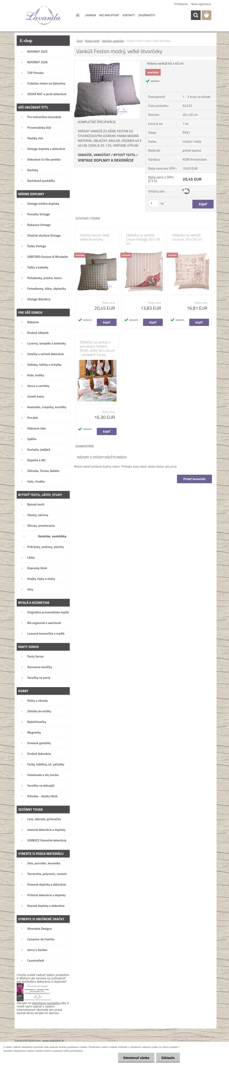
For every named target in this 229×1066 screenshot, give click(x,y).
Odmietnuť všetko (136, 1057)
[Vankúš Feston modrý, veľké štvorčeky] (107, 62)
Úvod (79, 41)
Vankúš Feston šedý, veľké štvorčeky (95, 237)
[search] (195, 15)
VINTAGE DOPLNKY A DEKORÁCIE (106, 160)
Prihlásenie (181, 4)
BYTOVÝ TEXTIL (124, 154)
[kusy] (153, 203)
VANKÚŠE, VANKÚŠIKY (94, 154)
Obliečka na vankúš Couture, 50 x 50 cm (187, 237)
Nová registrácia (201, 4)
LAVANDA (90, 15)
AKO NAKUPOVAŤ (109, 15)
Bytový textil (92, 41)
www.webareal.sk (53, 1040)
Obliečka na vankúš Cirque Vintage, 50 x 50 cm (143, 239)
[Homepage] (77, 15)
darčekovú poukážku (46, 1002)
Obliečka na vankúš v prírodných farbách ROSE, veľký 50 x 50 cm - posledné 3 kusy (97, 348)
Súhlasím (168, 1057)
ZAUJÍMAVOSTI (146, 15)
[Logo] (43, 15)
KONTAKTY (129, 15)
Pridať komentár (194, 479)
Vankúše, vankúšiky (113, 41)
